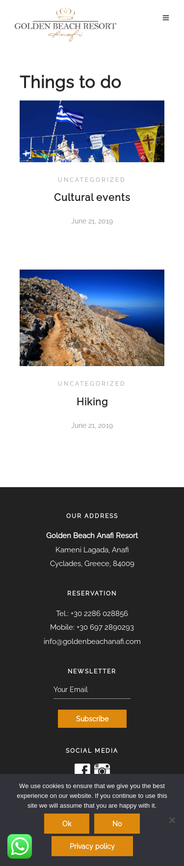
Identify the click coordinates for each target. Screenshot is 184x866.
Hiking (92, 402)
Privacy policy (92, 846)
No (117, 824)
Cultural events (92, 197)
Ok (66, 824)
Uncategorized (92, 179)
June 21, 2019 (92, 221)
